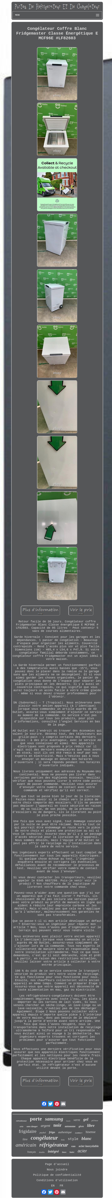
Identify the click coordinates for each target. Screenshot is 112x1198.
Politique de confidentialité (57, 1175)
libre (91, 1125)
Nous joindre (57, 1169)
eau (73, 1146)
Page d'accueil (57, 1164)
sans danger (32, 1126)
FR (61, 1185)
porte (36, 1119)
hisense (90, 1132)
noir (57, 1125)
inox (64, 1152)
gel (85, 1119)
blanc (86, 1138)
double (42, 1152)
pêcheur (95, 1120)
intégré (53, 1151)
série (21, 1126)
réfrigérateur (53, 1145)
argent (45, 1126)
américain (26, 1145)
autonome (70, 1126)
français (31, 1151)
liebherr (78, 1133)
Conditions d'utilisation (57, 1180)
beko (63, 1140)
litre (25, 1139)
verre (77, 1120)
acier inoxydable (89, 1146)
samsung (54, 1119)
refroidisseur (21, 1121)
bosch (68, 1121)
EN (53, 1185)
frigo (52, 1132)
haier (72, 1152)
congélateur (44, 1138)
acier (82, 1151)
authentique (65, 1132)
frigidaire (28, 1131)
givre (81, 1126)
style (73, 1139)
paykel (43, 1132)
